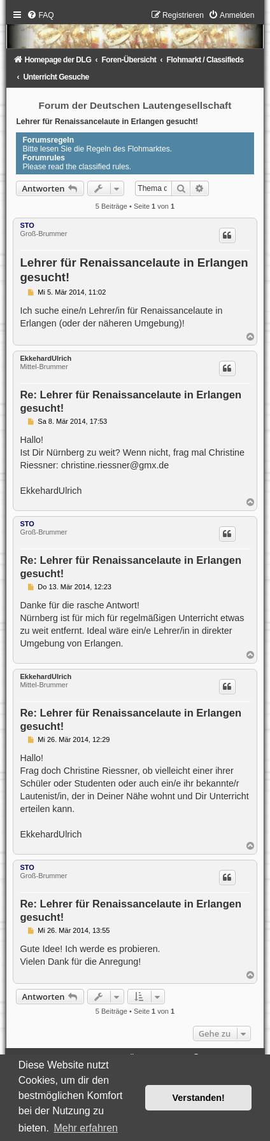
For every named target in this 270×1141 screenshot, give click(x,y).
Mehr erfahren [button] (85, 1128)
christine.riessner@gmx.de (115, 465)
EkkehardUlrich (45, 358)
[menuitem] (40, 15)
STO (27, 225)
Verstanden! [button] (199, 1098)
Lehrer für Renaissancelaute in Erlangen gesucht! (107, 121)
